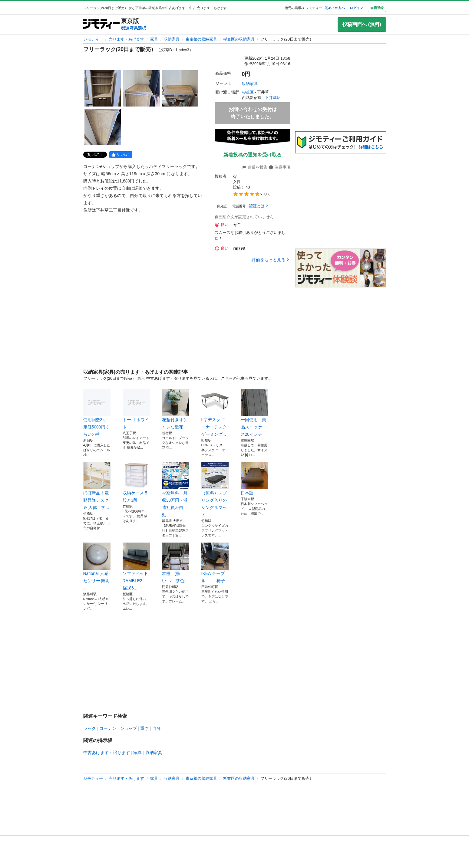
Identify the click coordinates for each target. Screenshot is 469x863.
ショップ (128, 728)
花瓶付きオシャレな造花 (175, 409)
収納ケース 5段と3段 (136, 482)
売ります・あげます (126, 39)
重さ (144, 728)
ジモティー (93, 39)
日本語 (254, 478)
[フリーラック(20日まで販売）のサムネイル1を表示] (102, 88)
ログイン (356, 8)
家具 (154, 39)
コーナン (107, 728)
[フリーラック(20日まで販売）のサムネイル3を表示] (180, 88)
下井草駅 (273, 97)
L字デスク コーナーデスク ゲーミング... (215, 413)
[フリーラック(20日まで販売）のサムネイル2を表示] (141, 88)
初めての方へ (335, 8)
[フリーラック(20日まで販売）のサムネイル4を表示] (102, 127)
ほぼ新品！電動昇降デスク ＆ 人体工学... (97, 486)
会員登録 (377, 8)
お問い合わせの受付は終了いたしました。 (252, 113)
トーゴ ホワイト (136, 409)
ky (235, 176)
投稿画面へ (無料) (361, 24)
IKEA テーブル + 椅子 (215, 563)
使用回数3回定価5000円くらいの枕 (97, 413)
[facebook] (120, 154)
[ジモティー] (101, 24)
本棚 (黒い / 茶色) (175, 563)
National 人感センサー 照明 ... (97, 566)
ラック (89, 728)
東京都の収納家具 (201, 39)
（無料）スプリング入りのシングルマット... (215, 489)
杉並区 (248, 92)
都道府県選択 (133, 28)
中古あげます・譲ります (106, 752)
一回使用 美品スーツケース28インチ (254, 413)
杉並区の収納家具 (239, 39)
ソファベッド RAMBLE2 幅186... (136, 566)
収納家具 (172, 39)
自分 (156, 728)
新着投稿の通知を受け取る (252, 154)
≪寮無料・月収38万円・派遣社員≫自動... (175, 489)
